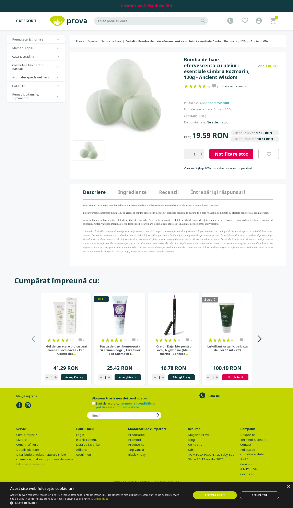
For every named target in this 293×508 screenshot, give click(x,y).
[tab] (97, 192)
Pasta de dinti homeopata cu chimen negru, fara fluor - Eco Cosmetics (120, 349)
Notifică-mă (235, 377)
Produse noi (136, 444)
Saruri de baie (111, 41)
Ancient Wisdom (217, 103)
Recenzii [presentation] (169, 192)
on (186, 86)
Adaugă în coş (74, 377)
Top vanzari (136, 450)
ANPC (244, 459)
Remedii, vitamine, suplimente (25, 96)
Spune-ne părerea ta (234, 86)
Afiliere (81, 450)
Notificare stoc (231, 154)
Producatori (136, 435)
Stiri (191, 450)
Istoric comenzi (87, 440)
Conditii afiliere (27, 444)
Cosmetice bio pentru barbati (28, 67)
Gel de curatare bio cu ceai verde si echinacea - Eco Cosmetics (66, 349)
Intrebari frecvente (30, 464)
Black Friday (137, 454)
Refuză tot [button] (259, 495)
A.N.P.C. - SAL (249, 469)
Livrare (21, 440)
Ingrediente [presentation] (132, 192)
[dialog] (146, 495)
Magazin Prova (199, 435)
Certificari (247, 474)
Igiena (92, 41)
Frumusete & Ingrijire (27, 39)
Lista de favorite (88, 444)
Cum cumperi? (26, 435)
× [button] (288, 486)
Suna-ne (214, 396)
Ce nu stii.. (195, 444)
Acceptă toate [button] (215, 495)
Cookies (246, 464)
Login (80, 435)
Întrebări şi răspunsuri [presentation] (218, 192)
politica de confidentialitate (117, 407)
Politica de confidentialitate (131, 482)
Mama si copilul (23, 48)
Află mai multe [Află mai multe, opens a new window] (99, 498)
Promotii (134, 440)
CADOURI (19, 86)
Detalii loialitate (27, 450)
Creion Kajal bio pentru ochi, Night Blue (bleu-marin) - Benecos (173, 349)
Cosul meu (83, 454)
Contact (245, 444)
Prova (80, 41)
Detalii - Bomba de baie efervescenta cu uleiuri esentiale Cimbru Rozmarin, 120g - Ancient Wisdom (200, 41)
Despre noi (248, 435)
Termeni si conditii (167, 482)
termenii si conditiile (136, 403)
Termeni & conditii (253, 440)
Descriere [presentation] (94, 192)
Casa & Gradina (23, 56)
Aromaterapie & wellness (30, 77)
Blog (191, 440)
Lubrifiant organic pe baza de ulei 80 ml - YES (227, 348)
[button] (98, 503)
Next (259, 338)
